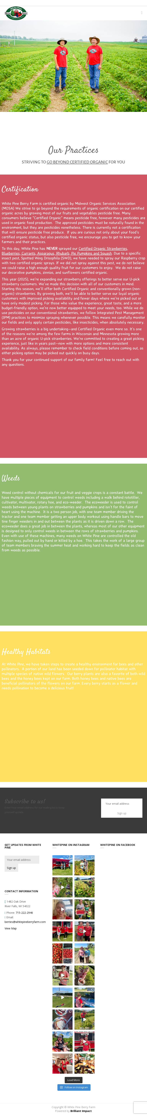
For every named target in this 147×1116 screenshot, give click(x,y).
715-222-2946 (24, 912)
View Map (11, 928)
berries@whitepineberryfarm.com (25, 922)
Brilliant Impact (81, 1111)
